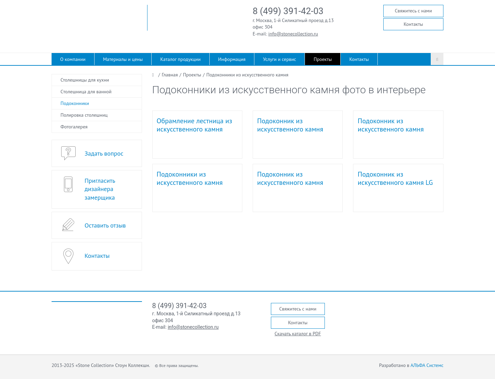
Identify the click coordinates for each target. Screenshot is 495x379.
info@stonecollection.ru (293, 34)
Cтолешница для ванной (85, 91)
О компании (73, 59)
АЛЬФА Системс (426, 365)
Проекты (323, 59)
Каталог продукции (180, 59)
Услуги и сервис (279, 59)
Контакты (413, 24)
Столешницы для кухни (84, 80)
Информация (232, 59)
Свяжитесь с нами (413, 11)
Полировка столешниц (84, 115)
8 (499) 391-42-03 (288, 11)
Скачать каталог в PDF (298, 333)
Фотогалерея (74, 127)
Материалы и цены (123, 59)
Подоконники (74, 103)
